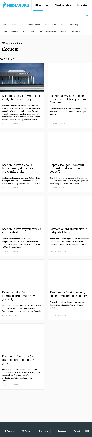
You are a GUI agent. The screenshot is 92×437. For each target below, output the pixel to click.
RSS (77, 418)
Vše (4, 24)
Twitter (26, 418)
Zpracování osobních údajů (32, 424)
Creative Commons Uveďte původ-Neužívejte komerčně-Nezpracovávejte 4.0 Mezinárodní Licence (34, 431)
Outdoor (63, 24)
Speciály (63, 31)
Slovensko (75, 31)
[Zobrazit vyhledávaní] (87, 28)
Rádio (53, 24)
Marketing (74, 24)
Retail (4, 31)
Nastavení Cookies (51, 424)
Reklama (14, 31)
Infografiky (82, 5)
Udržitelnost (51, 31)
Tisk (45, 24)
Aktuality (13, 24)
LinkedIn (43, 418)
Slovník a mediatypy (63, 5)
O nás (4, 424)
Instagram (61, 418)
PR (23, 31)
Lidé (40, 31)
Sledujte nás (81, 16)
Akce (48, 5)
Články (38, 5)
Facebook (10, 418)
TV (21, 24)
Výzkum (31, 31)
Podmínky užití (14, 424)
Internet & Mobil (33, 24)
